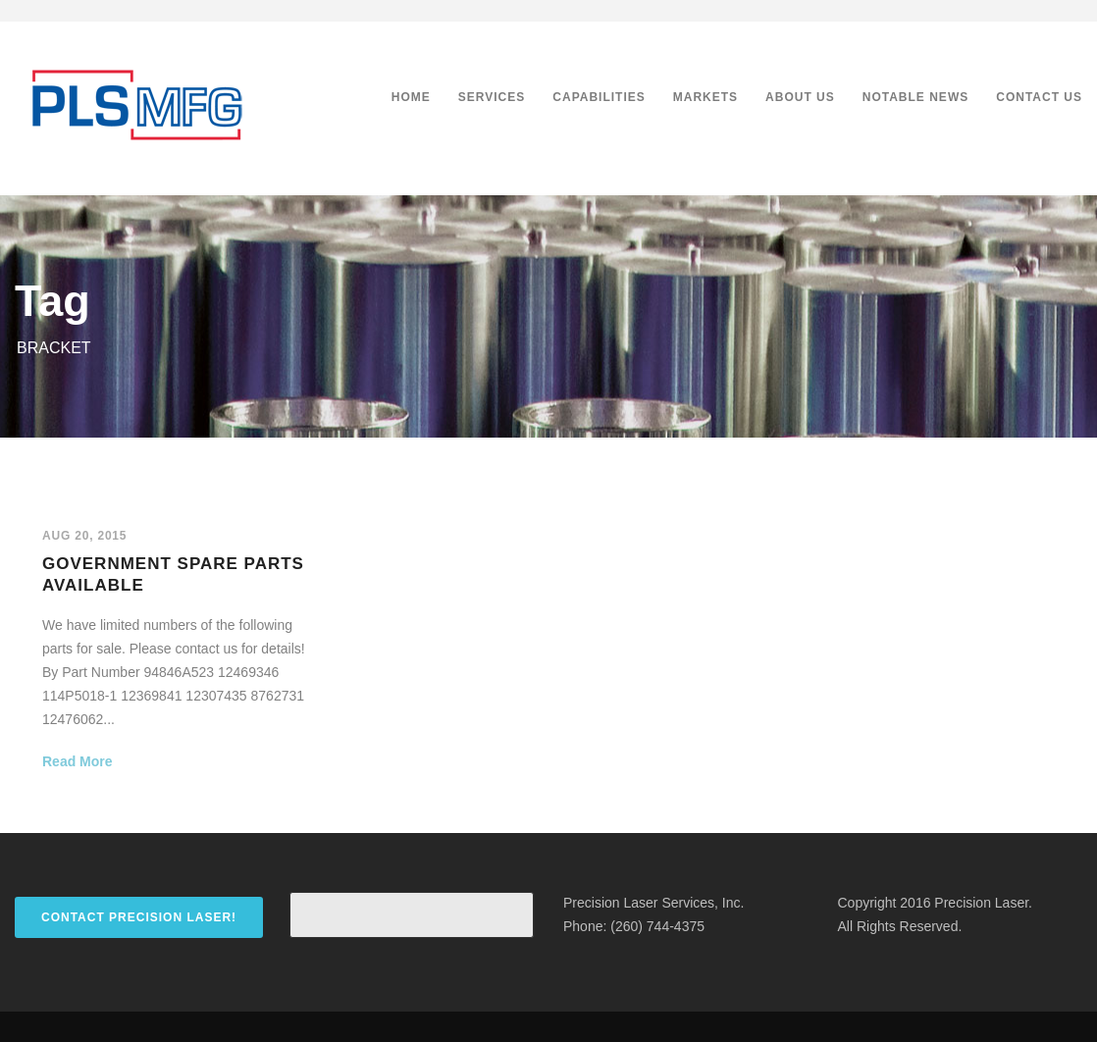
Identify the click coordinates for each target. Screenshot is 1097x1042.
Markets (705, 97)
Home (411, 97)
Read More (77, 761)
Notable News (915, 97)
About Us (800, 97)
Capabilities (598, 97)
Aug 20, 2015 (84, 536)
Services (491, 97)
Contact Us (1039, 97)
